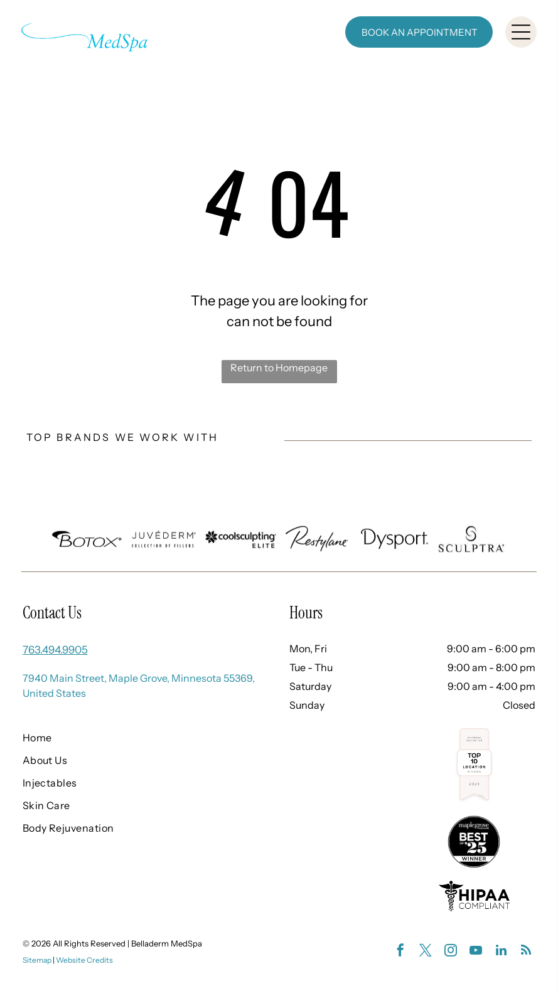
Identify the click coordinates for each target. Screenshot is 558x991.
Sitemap (37, 960)
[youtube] (475, 952)
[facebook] (400, 952)
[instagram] (450, 952)
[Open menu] (521, 32)
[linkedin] (500, 952)
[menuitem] (134, 737)
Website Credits (84, 960)
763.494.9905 (55, 650)
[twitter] (425, 952)
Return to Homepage (279, 367)
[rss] (526, 952)
